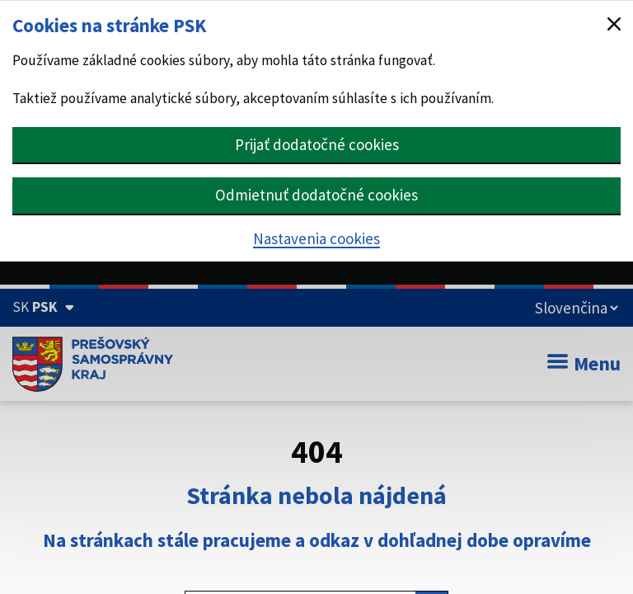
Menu (584, 363)
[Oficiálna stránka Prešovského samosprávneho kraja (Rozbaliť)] (43, 307)
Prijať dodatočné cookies (317, 144)
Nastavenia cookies (316, 238)
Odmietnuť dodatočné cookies (316, 195)
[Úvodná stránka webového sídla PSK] (92, 364)
